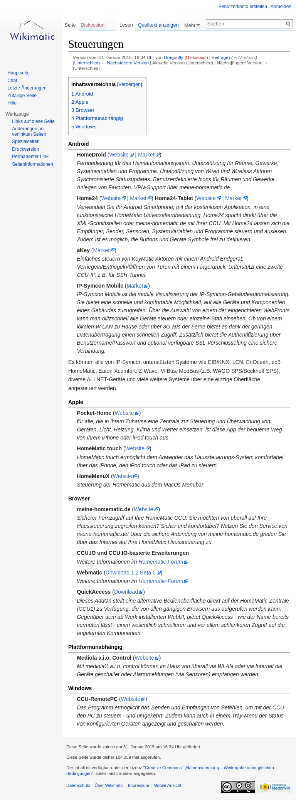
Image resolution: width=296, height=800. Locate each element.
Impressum (138, 785)
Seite (70, 25)
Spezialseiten (25, 141)
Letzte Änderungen (26, 88)
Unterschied (86, 62)
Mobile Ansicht (167, 785)
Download (126, 592)
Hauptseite (18, 73)
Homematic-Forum (160, 562)
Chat (12, 80)
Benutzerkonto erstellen (243, 6)
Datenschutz (78, 785)
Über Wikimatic (108, 785)
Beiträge (220, 57)
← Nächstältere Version (125, 62)
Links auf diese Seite (33, 121)
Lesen (126, 25)
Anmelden (281, 6)
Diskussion (197, 57)
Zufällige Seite (22, 95)
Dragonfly (173, 57)
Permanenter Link (30, 156)
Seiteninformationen (32, 164)
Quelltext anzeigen (158, 25)
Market (146, 155)
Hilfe (12, 103)
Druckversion (25, 149)
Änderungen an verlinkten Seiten (29, 131)
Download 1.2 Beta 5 (131, 572)
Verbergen (129, 84)
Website (118, 155)
